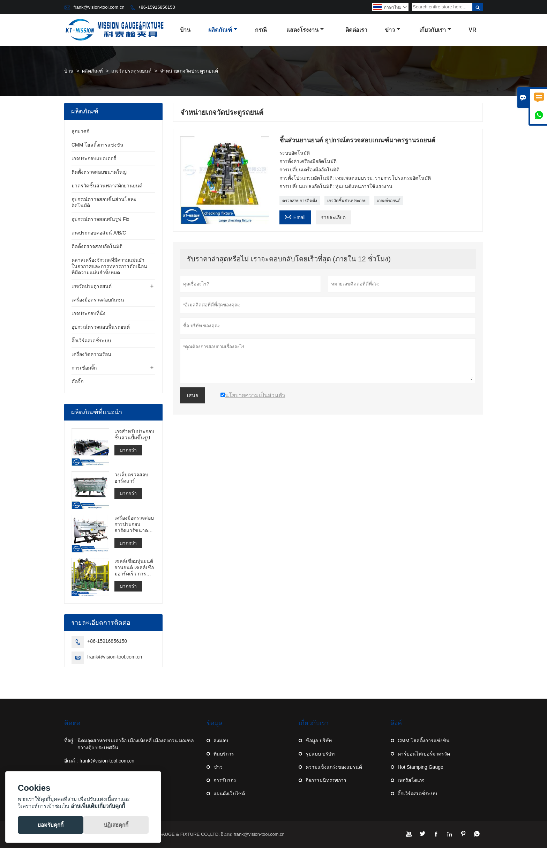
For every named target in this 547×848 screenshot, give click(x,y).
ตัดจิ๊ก (77, 381)
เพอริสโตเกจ (411, 780)
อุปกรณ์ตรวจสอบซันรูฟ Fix (100, 219)
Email (295, 216)
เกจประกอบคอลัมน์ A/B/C (99, 233)
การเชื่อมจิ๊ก (84, 368)
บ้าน (185, 30)
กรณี (261, 30)
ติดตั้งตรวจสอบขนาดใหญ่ (99, 172)
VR (472, 30)
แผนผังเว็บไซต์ (229, 793)
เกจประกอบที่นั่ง (88, 313)
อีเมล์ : (71, 761)
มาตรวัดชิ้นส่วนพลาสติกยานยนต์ (107, 185)
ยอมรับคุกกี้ (50, 825)
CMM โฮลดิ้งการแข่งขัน (97, 145)
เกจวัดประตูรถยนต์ (131, 71)
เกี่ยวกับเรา (435, 30)
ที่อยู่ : (70, 740)
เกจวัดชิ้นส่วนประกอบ (347, 200)
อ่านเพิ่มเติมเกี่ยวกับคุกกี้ (98, 806)
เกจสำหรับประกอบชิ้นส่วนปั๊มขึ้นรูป (134, 434)
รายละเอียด (333, 217)
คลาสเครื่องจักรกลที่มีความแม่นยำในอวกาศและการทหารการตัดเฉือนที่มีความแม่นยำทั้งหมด (109, 266)
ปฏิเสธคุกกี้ (116, 825)
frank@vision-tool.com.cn (99, 7)
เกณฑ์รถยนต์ (388, 200)
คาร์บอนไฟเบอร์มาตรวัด (424, 754)
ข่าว (392, 30)
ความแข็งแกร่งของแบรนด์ (334, 767)
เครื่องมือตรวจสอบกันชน (98, 300)
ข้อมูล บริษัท (319, 740)
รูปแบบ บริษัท (320, 754)
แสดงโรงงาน (305, 30)
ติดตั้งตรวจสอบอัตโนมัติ (97, 246)
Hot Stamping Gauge (420, 767)
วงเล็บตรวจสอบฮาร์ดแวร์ (131, 478)
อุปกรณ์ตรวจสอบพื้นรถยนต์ (101, 327)
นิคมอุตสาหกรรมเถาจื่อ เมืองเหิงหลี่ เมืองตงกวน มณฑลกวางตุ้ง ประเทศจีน (135, 744)
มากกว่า (128, 450)
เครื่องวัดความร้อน (91, 354)
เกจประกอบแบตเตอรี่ (94, 158)
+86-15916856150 (156, 7)
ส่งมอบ (220, 740)
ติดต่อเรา (356, 30)
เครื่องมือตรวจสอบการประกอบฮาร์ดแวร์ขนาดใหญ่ (134, 524)
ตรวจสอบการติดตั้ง (299, 200)
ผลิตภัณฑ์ (222, 30)
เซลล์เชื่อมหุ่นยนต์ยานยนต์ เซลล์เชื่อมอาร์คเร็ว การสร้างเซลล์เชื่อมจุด (134, 567)
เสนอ (192, 395)
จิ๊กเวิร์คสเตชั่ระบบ (91, 340)
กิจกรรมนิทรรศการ (326, 780)
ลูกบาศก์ (80, 131)
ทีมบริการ (223, 754)
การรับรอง (224, 780)
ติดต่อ (72, 723)
